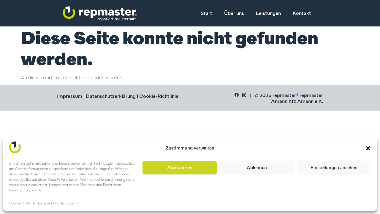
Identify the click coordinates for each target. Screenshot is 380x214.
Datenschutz (48, 203)
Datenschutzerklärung (111, 96)
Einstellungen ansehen (334, 168)
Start (206, 13)
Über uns (234, 13)
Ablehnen (257, 168)
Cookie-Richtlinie (22, 203)
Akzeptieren (179, 168)
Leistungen (268, 13)
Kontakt (302, 13)
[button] (368, 148)
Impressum (70, 203)
